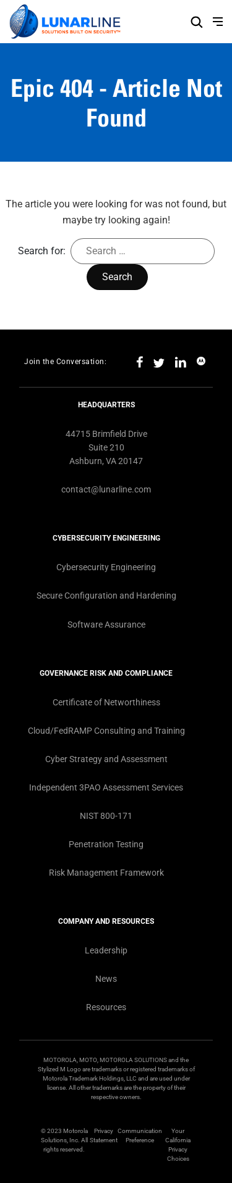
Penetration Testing (106, 844)
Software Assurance (106, 624)
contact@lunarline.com (106, 489)
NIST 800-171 (106, 816)
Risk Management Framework (106, 873)
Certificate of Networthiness (106, 702)
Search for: (42, 251)
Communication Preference (140, 1135)
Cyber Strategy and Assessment (106, 759)
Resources (106, 1007)
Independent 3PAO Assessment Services (106, 787)
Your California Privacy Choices (178, 1144)
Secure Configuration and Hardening (106, 595)
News (106, 979)
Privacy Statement (104, 1135)
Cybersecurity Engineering (106, 567)
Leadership (106, 950)
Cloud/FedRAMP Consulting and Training (106, 731)
